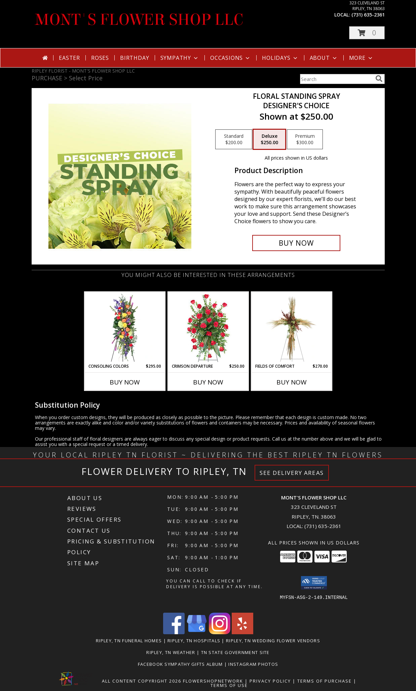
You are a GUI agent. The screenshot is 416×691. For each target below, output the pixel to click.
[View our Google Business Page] (196, 632)
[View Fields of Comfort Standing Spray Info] (291, 328)
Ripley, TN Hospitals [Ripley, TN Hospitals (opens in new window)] (193, 641)
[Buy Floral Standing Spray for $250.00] (296, 243)
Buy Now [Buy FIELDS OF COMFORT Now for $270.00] (291, 382)
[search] (379, 78)
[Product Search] (336, 79)
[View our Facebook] (174, 632)
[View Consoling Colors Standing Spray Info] (125, 328)
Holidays (280, 58)
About (324, 58)
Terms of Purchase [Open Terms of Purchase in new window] (324, 681)
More (361, 58)
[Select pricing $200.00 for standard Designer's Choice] (234, 139)
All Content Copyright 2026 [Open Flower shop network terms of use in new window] (141, 681)
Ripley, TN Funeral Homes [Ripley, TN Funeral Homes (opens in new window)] (129, 641)
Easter (69, 58)
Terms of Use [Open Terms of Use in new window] (229, 685)
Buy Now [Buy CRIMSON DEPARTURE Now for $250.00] (208, 382)
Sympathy (179, 58)
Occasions (230, 58)
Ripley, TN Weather (170, 652)
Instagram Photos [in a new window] (253, 664)
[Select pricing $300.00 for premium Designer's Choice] (305, 139)
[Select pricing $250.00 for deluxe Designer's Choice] (269, 139)
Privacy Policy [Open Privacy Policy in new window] (270, 681)
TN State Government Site (235, 652)
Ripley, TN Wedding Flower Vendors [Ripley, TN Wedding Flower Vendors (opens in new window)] (273, 641)
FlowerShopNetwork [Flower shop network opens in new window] (213, 681)
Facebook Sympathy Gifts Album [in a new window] (181, 664)
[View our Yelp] (242, 632)
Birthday (134, 58)
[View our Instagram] (219, 632)
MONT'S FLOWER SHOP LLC (139, 20)
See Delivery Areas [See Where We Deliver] (292, 473)
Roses (100, 58)
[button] (367, 32)
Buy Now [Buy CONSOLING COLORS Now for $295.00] (125, 382)
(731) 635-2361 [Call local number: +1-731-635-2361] (368, 14)
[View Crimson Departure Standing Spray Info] (208, 328)
